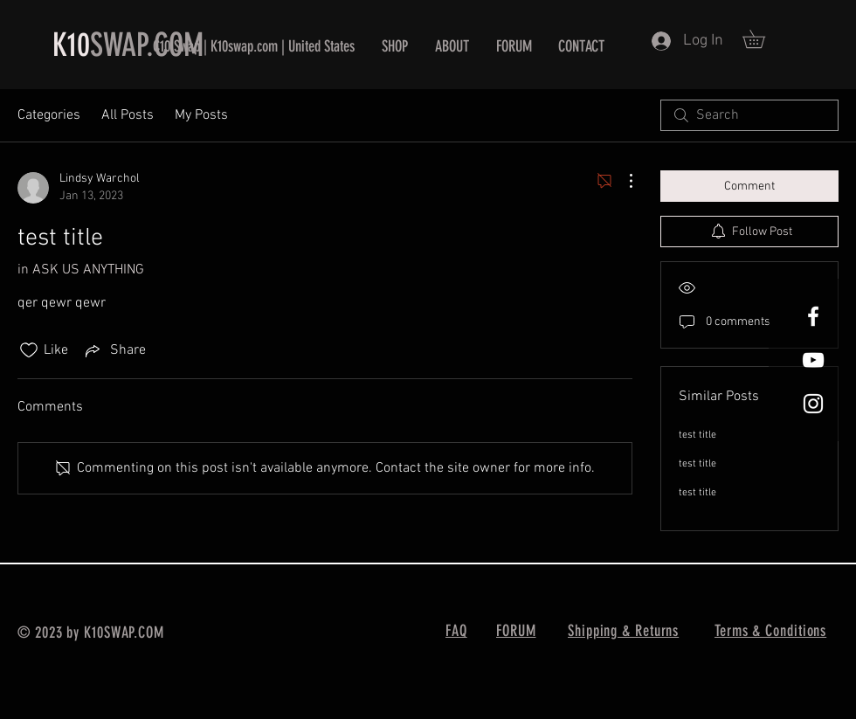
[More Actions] (621, 180)
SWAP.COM (147, 44)
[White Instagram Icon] (813, 404)
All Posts (127, 115)
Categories (48, 115)
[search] (749, 115)
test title (697, 435)
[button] (762, 39)
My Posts (201, 115)
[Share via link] (114, 350)
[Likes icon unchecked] (28, 350)
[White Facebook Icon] (813, 316)
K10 (71, 44)
